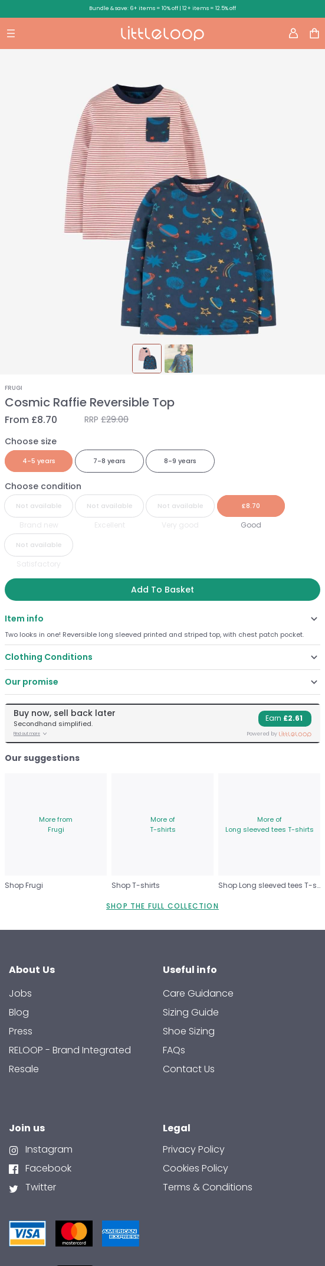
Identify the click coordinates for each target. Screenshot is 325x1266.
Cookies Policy (195, 1168)
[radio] (39, 461)
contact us (189, 1069)
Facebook (47, 1168)
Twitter (39, 1187)
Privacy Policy (194, 1149)
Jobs (20, 993)
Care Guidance (198, 993)
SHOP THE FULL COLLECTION (162, 906)
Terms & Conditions (207, 1187)
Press (20, 1031)
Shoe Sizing (189, 1031)
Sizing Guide (191, 1012)
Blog (19, 1012)
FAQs (174, 1050)
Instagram (48, 1149)
